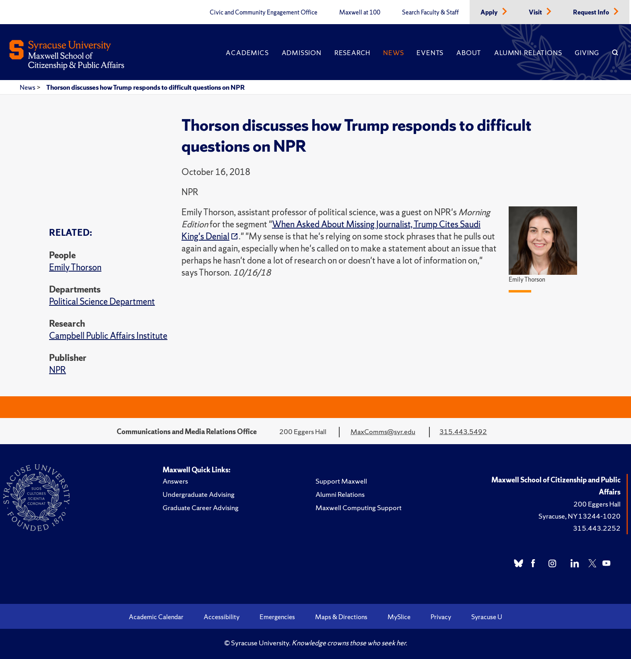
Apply (489, 12)
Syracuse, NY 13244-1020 (579, 516)
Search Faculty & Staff (430, 12)
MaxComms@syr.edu (383, 431)
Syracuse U (486, 616)
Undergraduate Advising (199, 494)
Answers (175, 481)
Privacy (441, 616)
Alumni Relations (528, 52)
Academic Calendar (156, 616)
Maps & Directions (341, 616)
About (468, 52)
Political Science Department (102, 301)
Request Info (591, 12)
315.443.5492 (463, 431)
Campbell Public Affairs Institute (108, 336)
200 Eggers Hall (597, 504)
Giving (587, 52)
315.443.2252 (597, 528)
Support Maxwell (341, 481)
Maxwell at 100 (359, 12)
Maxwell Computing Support (359, 507)
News (393, 52)
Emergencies (277, 616)
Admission (302, 52)
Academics (247, 52)
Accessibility (221, 616)
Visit (536, 12)
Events (430, 52)
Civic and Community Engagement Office (264, 12)
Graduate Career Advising (201, 507)
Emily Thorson (75, 267)
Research (352, 52)
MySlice (399, 616)
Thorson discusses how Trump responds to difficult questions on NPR (145, 87)
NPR (57, 370)
